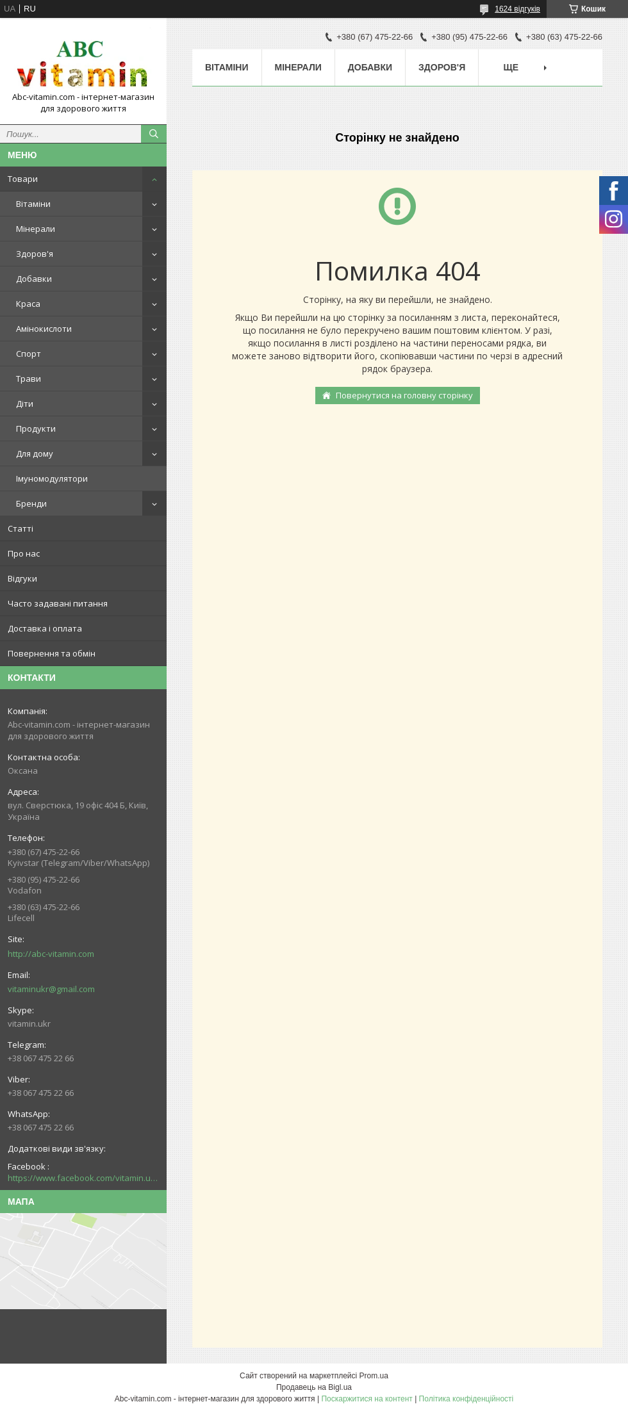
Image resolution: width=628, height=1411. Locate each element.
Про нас (24, 553)
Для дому (34, 453)
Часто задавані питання (58, 603)
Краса (28, 303)
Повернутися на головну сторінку (404, 395)
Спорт (28, 353)
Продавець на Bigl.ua (314, 1387)
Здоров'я (34, 253)
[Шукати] (154, 133)
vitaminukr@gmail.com (51, 989)
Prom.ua (373, 1375)
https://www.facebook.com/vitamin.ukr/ (83, 1178)
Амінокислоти (44, 328)
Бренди (31, 503)
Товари (23, 178)
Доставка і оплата (45, 628)
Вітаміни (33, 203)
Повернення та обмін (51, 653)
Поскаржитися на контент (366, 1398)
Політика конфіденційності (466, 1398)
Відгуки (22, 578)
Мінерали (35, 228)
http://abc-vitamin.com (51, 953)
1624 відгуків (517, 8)
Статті (20, 528)
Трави (28, 378)
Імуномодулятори (52, 478)
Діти (24, 403)
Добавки (34, 278)
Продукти (36, 428)
